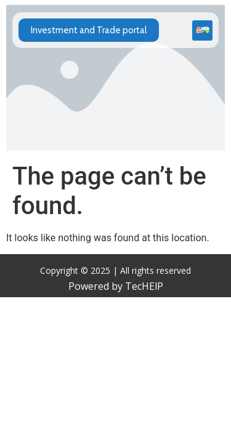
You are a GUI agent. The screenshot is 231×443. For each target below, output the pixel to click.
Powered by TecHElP (115, 286)
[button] (202, 30)
